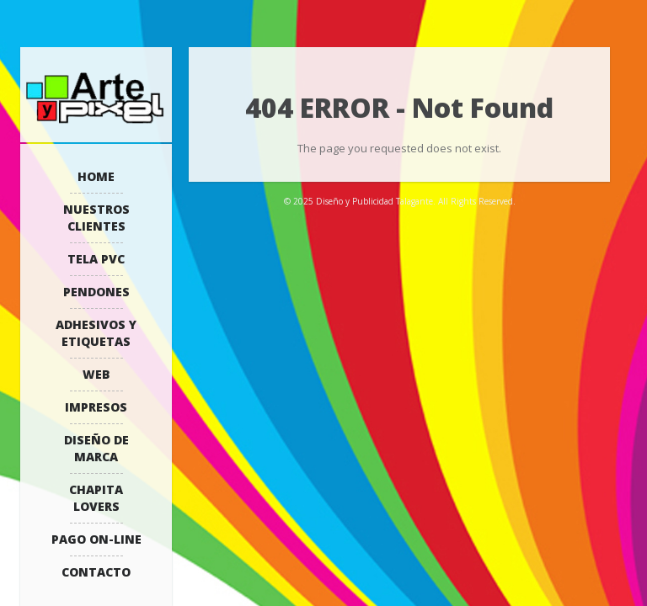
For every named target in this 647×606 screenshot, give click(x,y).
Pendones (96, 292)
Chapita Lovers (96, 497)
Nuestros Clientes (96, 217)
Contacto (96, 572)
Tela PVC (96, 259)
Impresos (96, 407)
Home (96, 176)
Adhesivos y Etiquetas (96, 332)
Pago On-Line (96, 539)
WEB (96, 374)
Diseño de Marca (96, 448)
